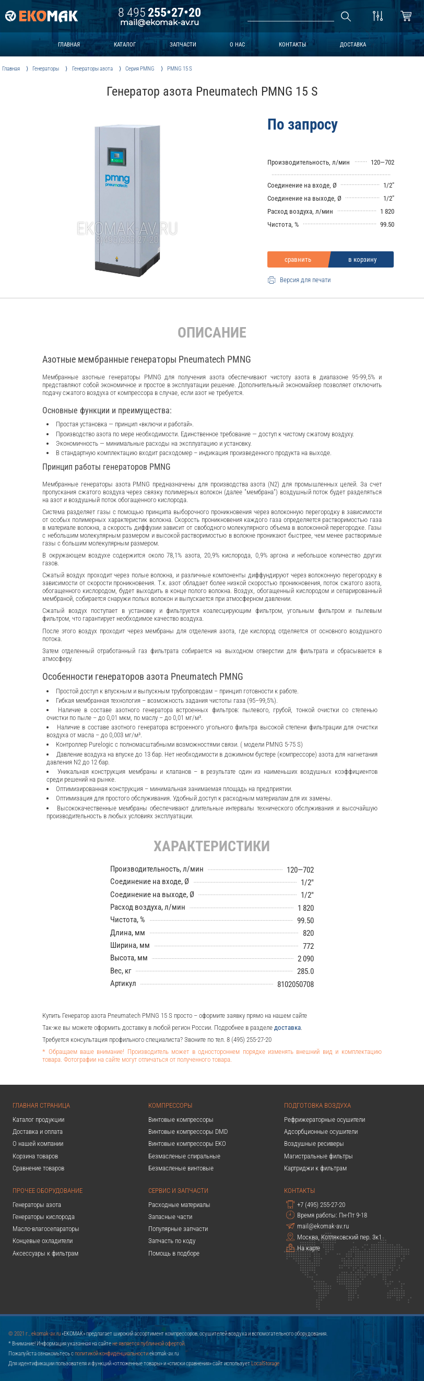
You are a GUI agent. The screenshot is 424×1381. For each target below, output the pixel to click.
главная (69, 44)
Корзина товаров (35, 1156)
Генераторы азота (37, 1205)
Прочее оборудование (48, 1190)
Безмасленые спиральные (184, 1156)
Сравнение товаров (38, 1168)
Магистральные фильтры (318, 1156)
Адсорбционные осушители (321, 1131)
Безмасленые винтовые (181, 1168)
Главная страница (41, 1105)
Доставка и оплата (38, 1131)
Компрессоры (170, 1105)
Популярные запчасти (178, 1229)
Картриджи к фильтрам (315, 1168)
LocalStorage (265, 1363)
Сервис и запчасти (178, 1190)
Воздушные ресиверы (314, 1143)
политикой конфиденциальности (111, 1353)
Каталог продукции (38, 1119)
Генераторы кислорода (44, 1217)
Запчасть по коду (171, 1241)
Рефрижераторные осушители (324, 1119)
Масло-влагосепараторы (46, 1229)
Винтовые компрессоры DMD (188, 1131)
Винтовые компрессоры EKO (187, 1143)
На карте (303, 1248)
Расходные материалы (179, 1205)
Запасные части (170, 1217)
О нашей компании (38, 1143)
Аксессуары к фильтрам (45, 1253)
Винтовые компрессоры (181, 1119)
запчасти (183, 44)
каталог (125, 44)
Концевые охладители (43, 1241)
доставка (353, 44)
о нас (237, 44)
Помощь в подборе (173, 1253)
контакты (292, 44)
